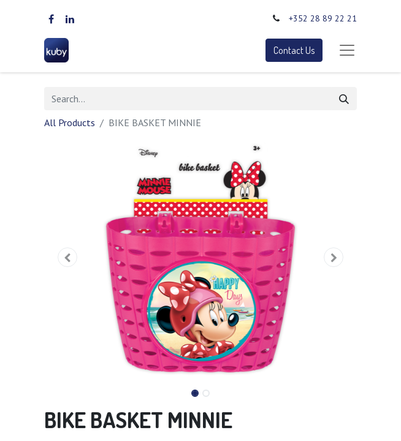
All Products (69, 122)
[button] (67, 257)
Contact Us (294, 50)
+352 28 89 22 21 (323, 18)
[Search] (344, 98)
